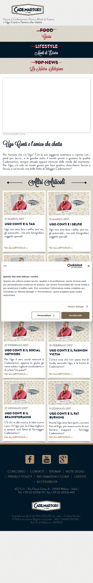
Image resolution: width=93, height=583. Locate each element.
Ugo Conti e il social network (22, 352)
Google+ (79, 133)
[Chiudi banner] (89, 266)
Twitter (70, 133)
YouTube (46, 459)
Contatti (37, 471)
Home (6, 19)
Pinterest (88, 133)
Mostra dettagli (76, 306)
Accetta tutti (75, 315)
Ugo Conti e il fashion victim (68, 352)
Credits (80, 476)
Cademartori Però (23, 19)
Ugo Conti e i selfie (65, 224)
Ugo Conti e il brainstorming (18, 415)
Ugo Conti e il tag (20, 224)
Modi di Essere (45, 19)
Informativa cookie (53, 476)
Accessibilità (47, 482)
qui (83, 288)
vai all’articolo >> (16, 248)
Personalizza (46, 315)
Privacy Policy (20, 476)
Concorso (16, 471)
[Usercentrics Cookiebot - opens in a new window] (69, 266)
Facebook (61, 133)
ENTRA (46, 34)
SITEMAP (55, 471)
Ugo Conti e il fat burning (64, 415)
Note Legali (75, 471)
